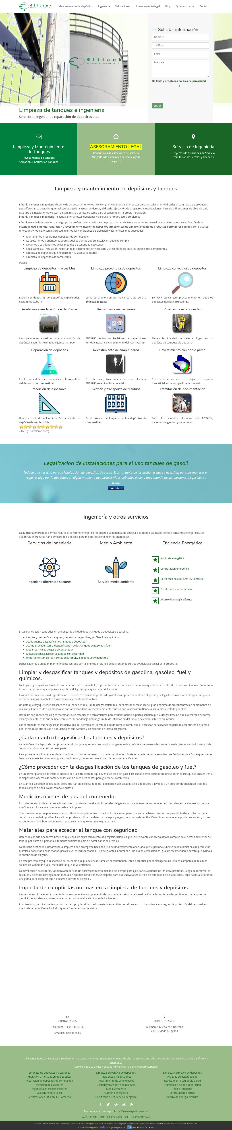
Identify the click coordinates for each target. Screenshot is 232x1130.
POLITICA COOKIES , (112, 1117)
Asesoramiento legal (148, 6)
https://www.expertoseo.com (131, 1111)
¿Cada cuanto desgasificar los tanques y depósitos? (56, 641)
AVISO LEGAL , (91, 1117)
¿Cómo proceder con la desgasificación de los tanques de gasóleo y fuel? (68, 645)
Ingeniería (104, 6)
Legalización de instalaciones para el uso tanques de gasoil (116, 463)
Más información (139, 1127)
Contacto (205, 6)
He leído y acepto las (179, 81)
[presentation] (179, 96)
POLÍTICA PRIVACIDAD (137, 1117)
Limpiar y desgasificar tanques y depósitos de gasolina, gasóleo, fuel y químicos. (73, 637)
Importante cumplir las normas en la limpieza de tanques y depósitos (67, 657)
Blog (168, 6)
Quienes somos (185, 6)
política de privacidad (192, 81)
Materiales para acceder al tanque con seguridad (55, 653)
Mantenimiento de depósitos (76, 6)
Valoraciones (122, 6)
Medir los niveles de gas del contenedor (49, 649)
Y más (151, 1127)
